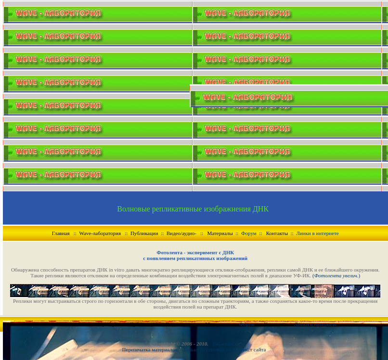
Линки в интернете (317, 233)
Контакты (277, 233)
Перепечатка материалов (150, 349)
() (335, 275)
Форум (249, 233)
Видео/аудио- (181, 233)
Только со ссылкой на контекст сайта (224, 349)
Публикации (144, 233)
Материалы (220, 233)
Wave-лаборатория (100, 233)
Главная (61, 233)
